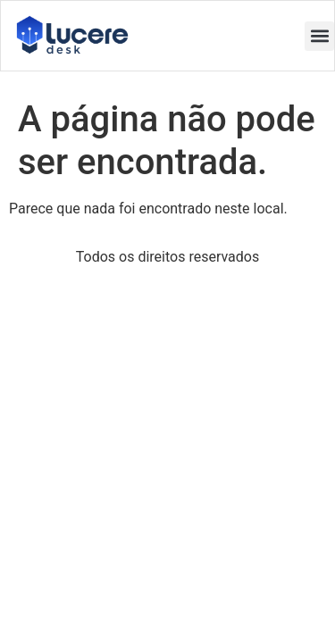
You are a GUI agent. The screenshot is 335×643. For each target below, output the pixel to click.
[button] (319, 36)
